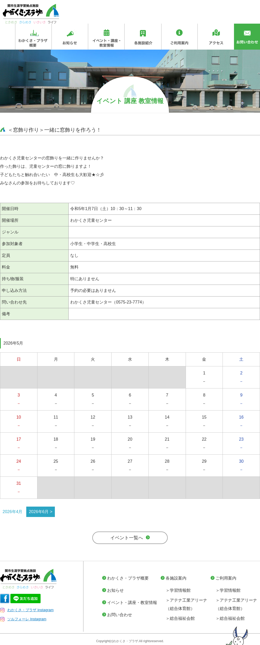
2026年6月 (39, 511)
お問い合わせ (119, 615)
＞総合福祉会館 (180, 618)
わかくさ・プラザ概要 (128, 578)
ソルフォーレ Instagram (23, 619)
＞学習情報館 (178, 590)
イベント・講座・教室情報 (132, 602)
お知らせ (115, 590)
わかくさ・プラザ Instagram (27, 610)
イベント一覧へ (126, 537)
